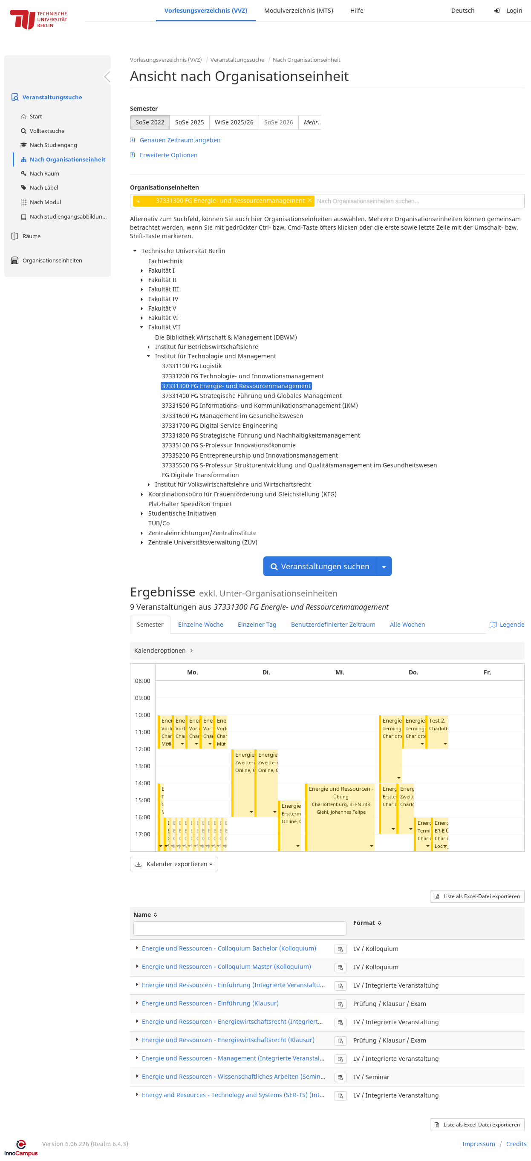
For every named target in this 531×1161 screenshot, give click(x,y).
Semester (144, 108)
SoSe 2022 (150, 122)
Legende (507, 624)
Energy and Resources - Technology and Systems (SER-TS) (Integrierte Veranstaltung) (264, 1095)
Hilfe (357, 10)
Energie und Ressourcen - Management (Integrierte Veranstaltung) (238, 1058)
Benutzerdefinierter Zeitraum (333, 624)
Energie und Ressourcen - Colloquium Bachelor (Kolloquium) (229, 948)
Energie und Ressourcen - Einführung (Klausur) (210, 1003)
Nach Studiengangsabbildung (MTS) (64, 216)
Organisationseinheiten (45, 260)
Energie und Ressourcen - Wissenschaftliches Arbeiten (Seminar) (235, 1076)
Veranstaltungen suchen (320, 566)
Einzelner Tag (257, 624)
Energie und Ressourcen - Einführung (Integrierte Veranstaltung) (236, 985)
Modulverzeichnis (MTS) (298, 10)
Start (30, 116)
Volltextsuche (41, 131)
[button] (168, 743)
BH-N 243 (359, 804)
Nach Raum (38, 173)
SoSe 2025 (189, 122)
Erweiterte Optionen (164, 155)
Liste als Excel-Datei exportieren (477, 896)
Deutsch (463, 10)
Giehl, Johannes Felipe (341, 812)
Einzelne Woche (200, 624)
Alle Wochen (407, 624)
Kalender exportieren (174, 864)
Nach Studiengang (47, 145)
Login (507, 10)
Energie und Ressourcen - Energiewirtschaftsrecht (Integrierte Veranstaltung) (254, 1021)
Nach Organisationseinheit (62, 159)
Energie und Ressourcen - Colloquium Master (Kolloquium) (226, 966)
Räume (24, 236)
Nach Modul (39, 202)
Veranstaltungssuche (45, 97)
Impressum (478, 1144)
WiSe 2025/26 (234, 122)
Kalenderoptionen (161, 650)
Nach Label (38, 187)
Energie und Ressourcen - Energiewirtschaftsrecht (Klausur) (228, 1040)
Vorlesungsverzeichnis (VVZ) (205, 10)
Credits (516, 1144)
